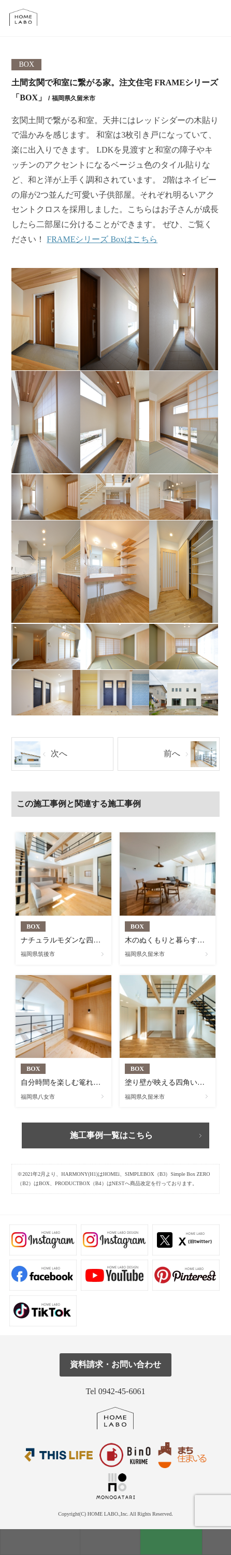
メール (192, 17)
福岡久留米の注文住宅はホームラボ (27, 17)
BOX (27, 64)
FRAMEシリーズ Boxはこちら (102, 239)
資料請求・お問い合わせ (115, 1364)
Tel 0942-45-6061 (116, 1391)
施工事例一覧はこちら (111, 1135)
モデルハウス (40, 1541)
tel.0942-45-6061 (216, 17)
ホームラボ (115, 1418)
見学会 (110, 1541)
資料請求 (171, 1541)
